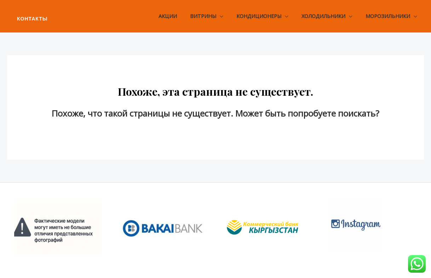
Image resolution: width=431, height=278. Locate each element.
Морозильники (389, 16)
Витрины (213, 16)
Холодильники (328, 16)
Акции (181, 16)
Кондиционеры (266, 16)
